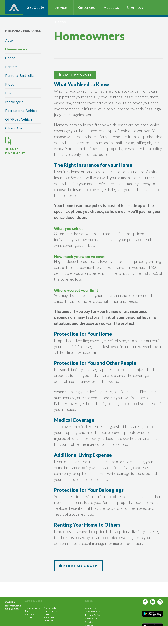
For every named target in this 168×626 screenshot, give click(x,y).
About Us (90, 608)
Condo (10, 58)
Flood (9, 84)
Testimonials (92, 611)
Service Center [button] (61, 10)
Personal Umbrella (19, 75)
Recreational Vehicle (21, 110)
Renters (11, 67)
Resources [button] (86, 7)
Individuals (50, 611)
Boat (9, 93)
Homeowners (16, 49)
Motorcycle (14, 102)
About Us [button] (111, 7)
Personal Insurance (23, 30)
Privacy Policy (92, 615)
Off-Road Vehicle (18, 119)
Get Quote (35, 7)
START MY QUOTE (75, 75)
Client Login (136, 7)
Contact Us (91, 618)
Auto (9, 40)
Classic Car (14, 128)
